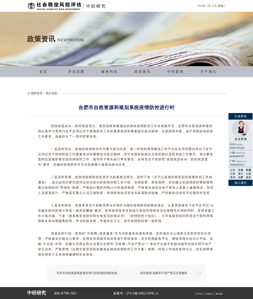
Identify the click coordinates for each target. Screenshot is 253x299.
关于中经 (199, 294)
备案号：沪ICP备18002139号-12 (135, 293)
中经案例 (175, 71)
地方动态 (51, 93)
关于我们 (208, 71)
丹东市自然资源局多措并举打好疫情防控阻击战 (86, 273)
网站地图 (219, 294)
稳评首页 (37, 93)
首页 (43, 71)
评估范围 (76, 71)
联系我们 (209, 294)
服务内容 (109, 71)
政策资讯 (142, 71)
